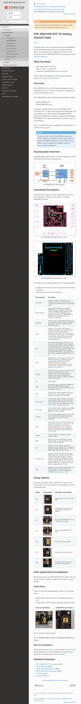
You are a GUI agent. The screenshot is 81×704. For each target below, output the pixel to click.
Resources (5, 88)
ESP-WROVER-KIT (11, 40)
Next (72, 685)
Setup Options (57, 367)
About (4, 93)
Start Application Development (49, 78)
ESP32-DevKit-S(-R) (11, 48)
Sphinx (43, 698)
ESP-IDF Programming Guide (14, 6)
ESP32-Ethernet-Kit (11, 46)
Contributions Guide (8, 82)
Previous (39, 685)
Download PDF (70, 702)
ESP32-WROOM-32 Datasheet (46, 671)
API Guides (5, 73)
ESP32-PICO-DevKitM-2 (12, 54)
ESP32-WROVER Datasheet (45, 669)
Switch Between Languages (10, 96)
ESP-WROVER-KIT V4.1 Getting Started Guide (49, 6)
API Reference (6, 68)
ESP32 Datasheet (42, 666)
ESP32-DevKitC (10, 38)
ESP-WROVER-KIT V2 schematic (47, 664)
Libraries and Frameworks (9, 79)
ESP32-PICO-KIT (10, 43)
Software (7, 59)
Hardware (7, 35)
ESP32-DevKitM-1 (11, 56)
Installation (6, 62)
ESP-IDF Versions (7, 85)
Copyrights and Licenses (9, 91)
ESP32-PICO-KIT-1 (11, 51)
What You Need (7, 33)
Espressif (46, 90)
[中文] (36, 43)
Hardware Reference (8, 71)
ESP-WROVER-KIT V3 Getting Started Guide (49, 9)
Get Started (5, 27)
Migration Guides (7, 76)
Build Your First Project (10, 65)
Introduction (7, 30)
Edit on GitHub (70, 14)
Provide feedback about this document (55, 680)
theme (53, 698)
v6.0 (66, 27)
